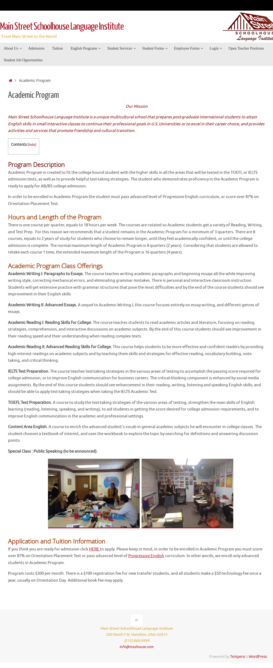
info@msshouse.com (136, 647)
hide (32, 145)
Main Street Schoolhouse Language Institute (62, 26)
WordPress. (258, 656)
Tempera (237, 656)
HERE (94, 549)
